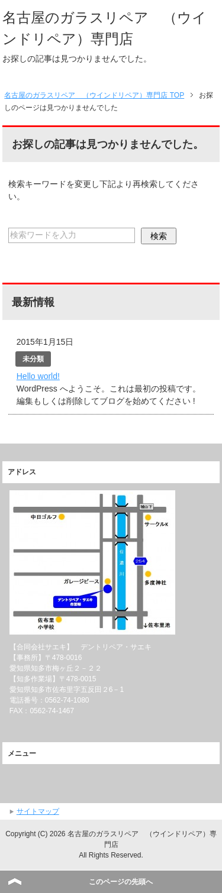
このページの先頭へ (121, 882)
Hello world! (38, 376)
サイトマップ (38, 811)
